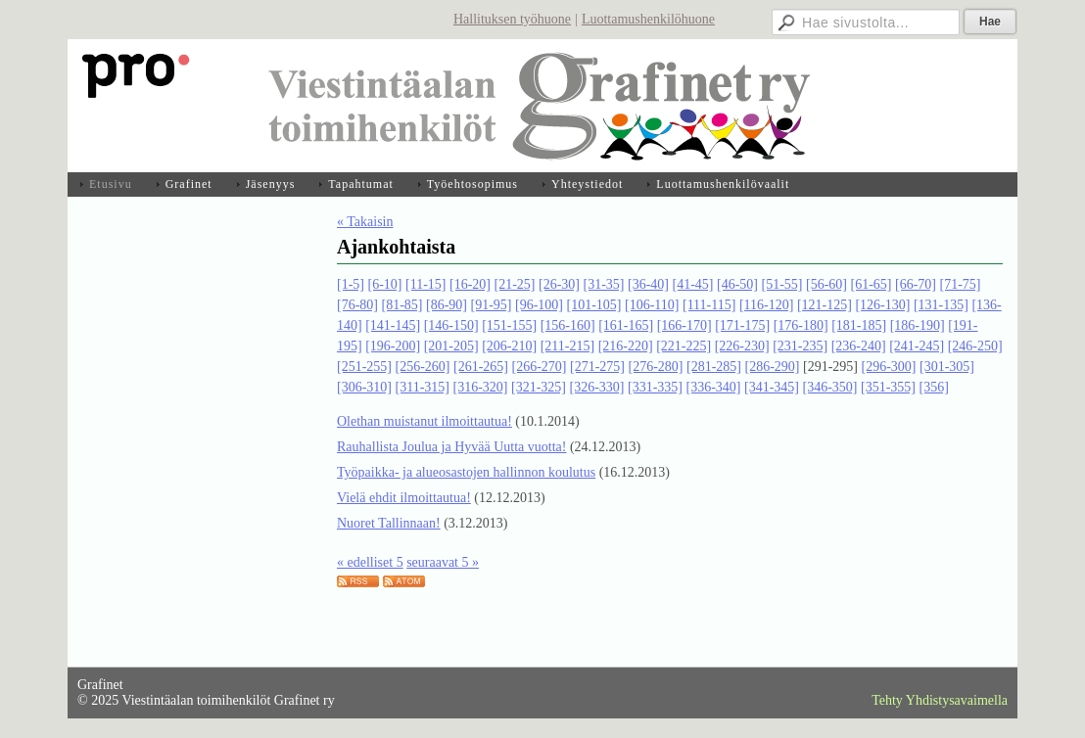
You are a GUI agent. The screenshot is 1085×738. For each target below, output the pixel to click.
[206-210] (509, 346)
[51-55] (781, 284)
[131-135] (941, 305)
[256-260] (423, 366)
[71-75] (959, 284)
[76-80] (357, 305)
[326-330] (596, 387)
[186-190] (917, 325)
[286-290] (772, 366)
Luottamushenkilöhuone (648, 19)
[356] (933, 387)
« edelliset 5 (370, 562)
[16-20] (470, 284)
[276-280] (656, 366)
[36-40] (648, 284)
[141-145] (392, 325)
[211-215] (567, 346)
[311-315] (422, 387)
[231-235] (800, 346)
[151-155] (509, 325)
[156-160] (568, 325)
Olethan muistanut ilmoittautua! (424, 421)
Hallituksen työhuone (512, 19)
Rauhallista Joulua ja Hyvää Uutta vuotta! (451, 446)
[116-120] (766, 305)
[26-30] (559, 284)
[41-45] (692, 284)
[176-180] (801, 325)
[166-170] (684, 325)
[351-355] (888, 387)
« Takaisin (365, 221)
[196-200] (392, 346)
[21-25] (514, 284)
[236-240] (858, 346)
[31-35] (603, 284)
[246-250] (975, 346)
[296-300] (889, 366)
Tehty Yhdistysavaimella (940, 700)
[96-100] (539, 305)
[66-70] (915, 284)
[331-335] (655, 387)
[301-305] (947, 366)
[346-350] (829, 387)
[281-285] (713, 366)
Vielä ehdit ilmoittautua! (404, 497)
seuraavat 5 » (442, 562)
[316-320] (479, 387)
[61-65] (870, 284)
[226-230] (742, 346)
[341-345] (771, 387)
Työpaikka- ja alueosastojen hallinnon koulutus (466, 472)
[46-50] (737, 284)
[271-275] (597, 366)
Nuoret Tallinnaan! (389, 523)
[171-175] (742, 325)
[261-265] (480, 366)
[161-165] (625, 325)
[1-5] (350, 284)
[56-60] (826, 284)
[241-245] (916, 346)
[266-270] (539, 366)
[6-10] (385, 284)
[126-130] (882, 305)
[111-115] (709, 305)
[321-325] (538, 387)
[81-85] (402, 305)
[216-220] (625, 346)
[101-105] (594, 305)
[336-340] (712, 387)
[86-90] (446, 305)
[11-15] (425, 284)
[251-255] (364, 366)
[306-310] (364, 387)
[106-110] (652, 305)
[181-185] (858, 325)
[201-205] (451, 346)
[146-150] (451, 325)
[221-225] (683, 346)
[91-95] (491, 305)
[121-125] (824, 305)
